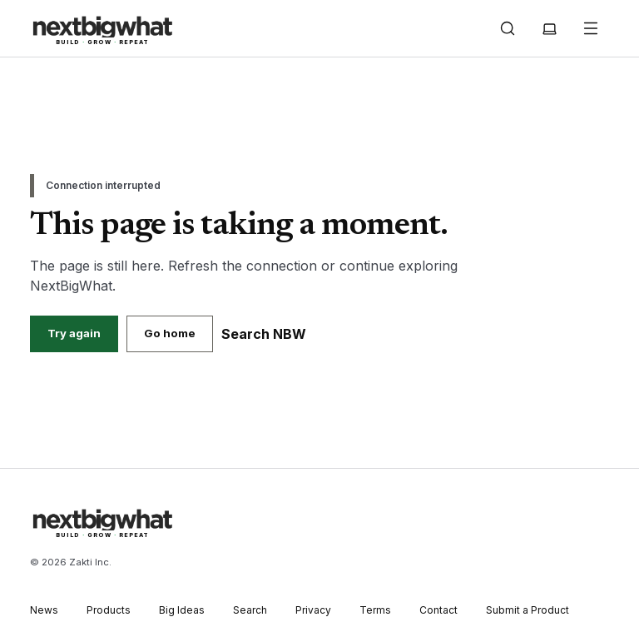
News (44, 610)
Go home (170, 333)
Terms (375, 610)
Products (109, 610)
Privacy (313, 610)
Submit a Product (527, 610)
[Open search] (507, 28)
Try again (74, 333)
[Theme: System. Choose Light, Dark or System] (549, 28)
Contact (438, 610)
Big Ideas (182, 610)
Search (250, 610)
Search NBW (263, 334)
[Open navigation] (590, 28)
